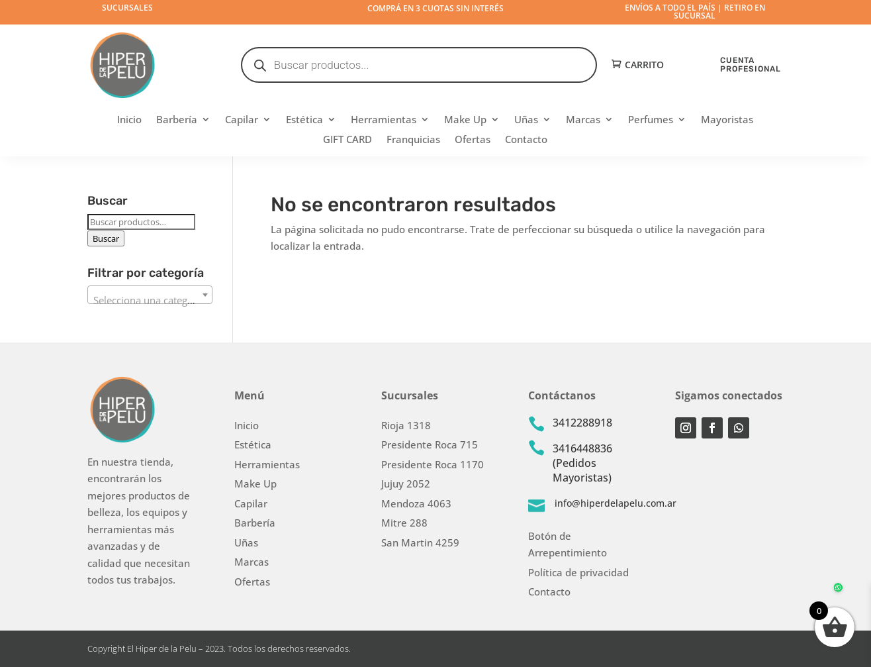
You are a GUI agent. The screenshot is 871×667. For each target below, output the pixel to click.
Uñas (526, 120)
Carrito (644, 65)
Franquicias (413, 140)
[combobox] (150, 294)
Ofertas (472, 140)
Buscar (106, 238)
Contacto (526, 140)
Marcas (583, 120)
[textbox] (150, 300)
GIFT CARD (347, 140)
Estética (304, 120)
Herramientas (383, 120)
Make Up (465, 120)
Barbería (176, 120)
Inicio (129, 120)
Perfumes (650, 120)
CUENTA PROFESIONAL (750, 65)
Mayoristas (727, 120)
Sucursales (127, 7)
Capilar (241, 120)
